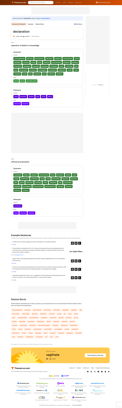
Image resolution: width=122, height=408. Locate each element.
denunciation (56, 179)
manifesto (38, 182)
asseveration (25, 314)
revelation (17, 74)
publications (15, 333)
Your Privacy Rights (77, 405)
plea (60, 182)
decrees (14, 321)
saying (24, 74)
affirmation (49, 58)
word (51, 337)
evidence (14, 325)
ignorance (23, 96)
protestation (52, 70)
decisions (68, 317)
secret (43, 96)
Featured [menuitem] (58, 2)
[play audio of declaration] (14, 36)
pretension (28, 329)
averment (26, 62)
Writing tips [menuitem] (78, 2)
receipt (24, 333)
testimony (51, 74)
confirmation (24, 179)
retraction (25, 103)
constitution (34, 179)
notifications (73, 325)
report (76, 70)
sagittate (52, 355)
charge (16, 179)
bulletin (68, 175)
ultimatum (26, 190)
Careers (78, 368)
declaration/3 (46, 18)
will (46, 337)
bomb (39, 62)
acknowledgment (19, 58)
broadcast (46, 62)
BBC (15, 244)
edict (15, 182)
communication (56, 62)
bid (65, 314)
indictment (29, 182)
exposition (36, 66)
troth (13, 337)
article (52, 175)
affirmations (47, 310)
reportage (38, 333)
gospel (22, 182)
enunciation (17, 66)
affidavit (26, 175)
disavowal (17, 103)
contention (53, 317)
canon (74, 175)
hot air (16, 81)
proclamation (68, 182)
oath (76, 66)
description (31, 321)
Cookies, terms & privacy (103, 368)
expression (45, 66)
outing (20, 329)
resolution (60, 186)
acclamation (17, 175)
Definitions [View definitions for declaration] (79, 24)
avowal (33, 62)
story (44, 74)
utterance (59, 74)
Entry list (72, 368)
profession (33, 70)
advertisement (39, 58)
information (53, 66)
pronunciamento (50, 186)
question (31, 96)
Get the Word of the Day (95, 355)
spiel (30, 74)
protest (67, 329)
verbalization (29, 337)
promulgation (42, 70)
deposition (67, 62)
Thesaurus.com (19, 2)
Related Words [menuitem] (40, 24)
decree (76, 317)
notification (69, 66)
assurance (35, 314)
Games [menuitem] (64, 2)
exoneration (17, 206)
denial (16, 96)
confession (44, 317)
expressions (23, 325)
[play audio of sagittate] (47, 359)
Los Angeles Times (18, 255)
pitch (15, 70)
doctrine (72, 321)
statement (37, 74)
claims (76, 314)
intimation (55, 325)
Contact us (86, 368)
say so (22, 81)
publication (62, 70)
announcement (67, 58)
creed (48, 179)
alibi (80, 310)
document (74, 179)
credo (42, 179)
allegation (58, 58)
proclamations (37, 329)
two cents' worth (31, 81)
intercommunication (44, 325)
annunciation (16, 314)
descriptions (40, 321)
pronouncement (38, 186)
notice (61, 66)
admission (30, 58)
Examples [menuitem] (30, 24)
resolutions (69, 333)
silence (50, 96)
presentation (23, 70)
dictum (49, 321)
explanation (27, 66)
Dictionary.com (103, 3)
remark (70, 70)
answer (77, 58)
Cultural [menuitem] (70, 2)
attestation (17, 62)
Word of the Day (51, 351)
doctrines (64, 321)
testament (69, 186)
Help (92, 368)
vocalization (39, 337)
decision (61, 317)
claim (13, 317)
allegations (65, 310)
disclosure (75, 62)
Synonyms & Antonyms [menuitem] (19, 24)
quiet (37, 96)
